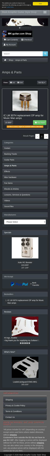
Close (40, 4)
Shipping (9, 400)
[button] (5, 22)
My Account (10, 45)
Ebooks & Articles (11, 189)
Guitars (7, 148)
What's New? (9, 352)
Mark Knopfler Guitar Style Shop (19, 12)
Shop (11, 60)
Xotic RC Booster (25, 262)
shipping (13, 435)
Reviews (7, 312)
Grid (20, 83)
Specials (7, 232)
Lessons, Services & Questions (17, 195)
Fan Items (8, 183)
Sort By (41, 83)
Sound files (8, 206)
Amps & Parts (21, 60)
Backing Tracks (10, 154)
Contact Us (10, 417)
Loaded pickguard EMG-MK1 (25, 382)
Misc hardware (10, 177)
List (12, 83)
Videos (7, 201)
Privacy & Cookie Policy (15, 405)
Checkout (26, 40)
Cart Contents (11, 40)
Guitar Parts (9, 160)
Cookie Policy (10, 7)
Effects (7, 171)
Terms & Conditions (13, 411)
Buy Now (40, 123)
